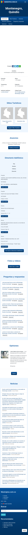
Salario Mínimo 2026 (8, 525)
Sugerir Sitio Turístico (14, 128)
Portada (5, 495)
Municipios (5, 497)
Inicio (24, 530)
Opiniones (4, 24)
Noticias (10, 24)
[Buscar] (14, 511)
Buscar (3, 514)
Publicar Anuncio (14, 147)
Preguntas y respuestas (18, 21)
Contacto (5, 498)
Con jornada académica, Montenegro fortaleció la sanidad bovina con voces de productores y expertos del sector (14, 415)
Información (4, 18)
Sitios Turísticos (13, 18)
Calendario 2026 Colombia (9, 522)
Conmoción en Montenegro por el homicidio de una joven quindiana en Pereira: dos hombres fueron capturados (13, 482)
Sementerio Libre (21, 121)
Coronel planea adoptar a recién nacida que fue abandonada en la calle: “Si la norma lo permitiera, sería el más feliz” (13, 427)
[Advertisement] (14, 44)
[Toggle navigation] (25, 2)
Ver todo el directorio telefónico (14, 250)
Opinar (14, 373)
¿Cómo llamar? (5, 92)
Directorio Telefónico (6, 21)
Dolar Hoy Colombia (7, 524)
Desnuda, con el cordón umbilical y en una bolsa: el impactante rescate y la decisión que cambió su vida (13, 442)
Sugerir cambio (4, 187)
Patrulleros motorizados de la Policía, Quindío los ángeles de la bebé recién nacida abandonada (13, 459)
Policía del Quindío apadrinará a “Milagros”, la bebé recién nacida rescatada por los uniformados (13, 448)
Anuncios (21, 18)
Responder (20, 284)
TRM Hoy (5, 527)
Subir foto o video (14, 266)
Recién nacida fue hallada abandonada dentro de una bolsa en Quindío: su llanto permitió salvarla (13, 421)
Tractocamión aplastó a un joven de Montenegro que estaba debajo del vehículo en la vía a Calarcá (14, 476)
